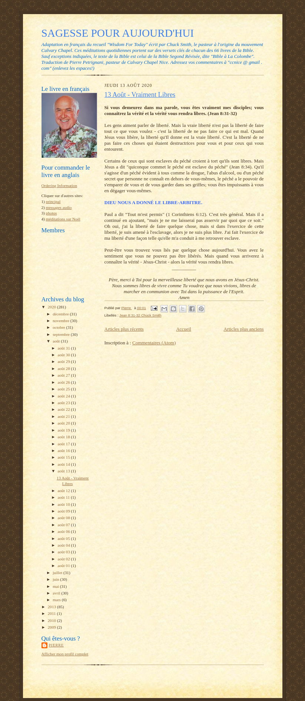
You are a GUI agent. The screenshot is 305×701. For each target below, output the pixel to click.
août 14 (64, 464)
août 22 (64, 409)
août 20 (64, 423)
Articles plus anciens (243, 329)
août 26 (64, 382)
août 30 (64, 355)
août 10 (64, 504)
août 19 (64, 430)
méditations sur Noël (63, 219)
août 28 (64, 368)
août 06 (64, 531)
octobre (59, 327)
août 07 (64, 525)
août (57, 341)
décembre (61, 314)
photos (51, 213)
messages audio (59, 207)
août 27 (64, 375)
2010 (52, 620)
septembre (62, 334)
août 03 (64, 552)
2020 (52, 307)
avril (57, 593)
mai (56, 586)
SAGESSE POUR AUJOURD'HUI (118, 33)
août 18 (64, 437)
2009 (52, 627)
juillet (58, 572)
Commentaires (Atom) (154, 342)
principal (53, 201)
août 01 (64, 565)
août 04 (64, 545)
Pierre (56, 645)
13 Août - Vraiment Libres (140, 94)
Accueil (183, 329)
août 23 (64, 402)
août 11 (64, 497)
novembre (61, 320)
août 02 (64, 559)
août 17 (64, 444)
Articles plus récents (124, 329)
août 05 (64, 538)
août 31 (64, 348)
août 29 (64, 361)
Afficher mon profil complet (65, 654)
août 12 (64, 490)
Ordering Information (59, 185)
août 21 (64, 416)
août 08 (64, 517)
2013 (52, 607)
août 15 (64, 457)
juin (56, 579)
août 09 (64, 511)
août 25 (64, 389)
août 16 (64, 450)
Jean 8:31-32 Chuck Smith (140, 315)
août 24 (64, 396)
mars (57, 599)
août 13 (64, 471)
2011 (52, 613)
